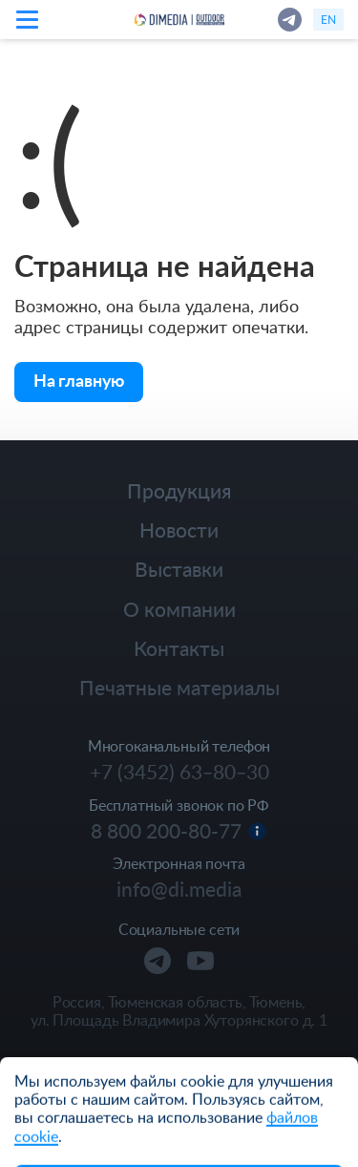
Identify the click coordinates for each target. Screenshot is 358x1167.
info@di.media (179, 889)
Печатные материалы (179, 687)
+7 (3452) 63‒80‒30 (179, 771)
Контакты (179, 648)
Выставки (179, 569)
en (328, 19)
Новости (179, 529)
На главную (78, 380)
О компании (179, 609)
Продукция (179, 490)
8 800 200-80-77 (166, 830)
